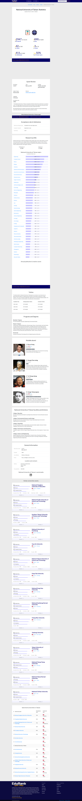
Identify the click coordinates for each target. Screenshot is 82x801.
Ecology (15, 223)
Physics (15, 161)
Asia (34, 4)
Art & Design (16, 220)
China (58, 788)
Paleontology (16, 254)
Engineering (16, 156)
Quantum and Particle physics (19, 169)
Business (15, 200)
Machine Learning (17, 238)
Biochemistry (16, 213)
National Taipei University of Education (22, 775)
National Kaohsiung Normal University (40, 603)
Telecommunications (17, 236)
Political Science (17, 197)
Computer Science (17, 159)
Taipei (43, 784)
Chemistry (16, 166)
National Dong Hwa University (37, 589)
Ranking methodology (17, 797)
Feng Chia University (38, 573)
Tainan (41, 4)
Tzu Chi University (18, 741)
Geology (15, 205)
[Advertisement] (21, 21)
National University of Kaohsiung (38, 530)
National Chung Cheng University (38, 662)
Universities (30, 4)
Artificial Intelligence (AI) (18, 184)
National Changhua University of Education (38, 485)
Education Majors (17, 257)
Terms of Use (61, 800)
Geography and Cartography (19, 226)
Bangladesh (59, 793)
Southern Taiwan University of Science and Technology (40, 515)
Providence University (19, 730)
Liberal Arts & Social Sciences (19, 172)
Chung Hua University (19, 764)
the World (18, 41)
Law (14, 202)
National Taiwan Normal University (38, 677)
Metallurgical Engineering (18, 241)
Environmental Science (18, 174)
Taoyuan (43, 791)
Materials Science (17, 177)
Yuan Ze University (37, 544)
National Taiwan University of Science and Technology (40, 559)
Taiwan (37, 4)
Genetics (15, 251)
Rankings (40, 495)
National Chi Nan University (40, 691)
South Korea (59, 786)
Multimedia (19, 54)
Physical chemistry (17, 233)
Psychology (16, 187)
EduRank (36, 11)
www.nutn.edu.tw (30, 92)
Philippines (59, 784)
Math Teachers (16, 244)
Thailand (58, 791)
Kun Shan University (19, 738)
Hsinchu (43, 793)
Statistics (15, 231)
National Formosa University (20, 768)
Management (16, 249)
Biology (15, 164)
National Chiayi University (20, 726)
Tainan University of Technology (37, 648)
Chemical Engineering (18, 215)
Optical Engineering (17, 210)
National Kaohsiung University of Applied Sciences (24, 772)
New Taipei (44, 789)
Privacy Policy (67, 800)
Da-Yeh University (18, 749)
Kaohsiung (44, 788)
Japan (58, 789)
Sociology (15, 218)
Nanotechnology (17, 208)
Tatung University (18, 753)
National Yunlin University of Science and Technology (40, 500)
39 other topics (38, 54)
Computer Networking (18, 246)
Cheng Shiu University (38, 618)
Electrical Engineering (18, 190)
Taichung (43, 786)
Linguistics (16, 228)
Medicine (15, 195)
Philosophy (16, 192)
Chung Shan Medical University (21, 719)
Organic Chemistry (17, 179)
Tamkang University (37, 632)
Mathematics (16, 182)
